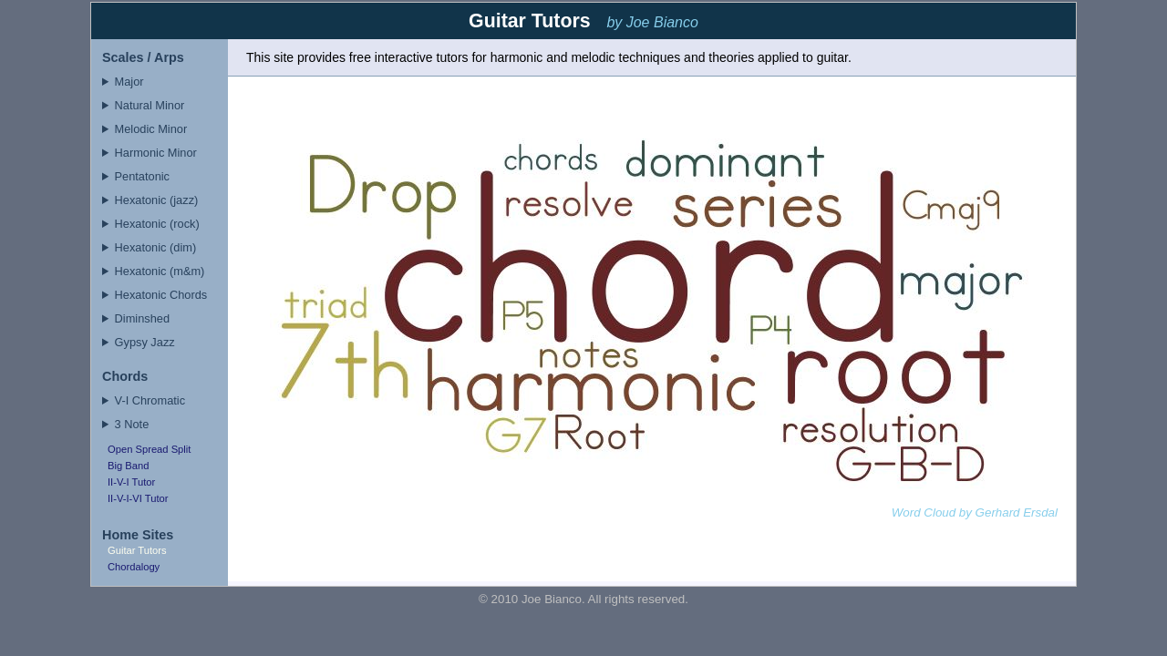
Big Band (128, 465)
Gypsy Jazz (145, 342)
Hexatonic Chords (161, 295)
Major (129, 81)
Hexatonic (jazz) (157, 200)
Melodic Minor (151, 129)
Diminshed (142, 318)
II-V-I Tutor (131, 482)
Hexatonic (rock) (157, 224)
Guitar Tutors (137, 550)
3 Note (132, 424)
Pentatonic (142, 176)
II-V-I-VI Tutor (138, 498)
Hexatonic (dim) (156, 247)
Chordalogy (134, 566)
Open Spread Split (149, 449)
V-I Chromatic (150, 400)
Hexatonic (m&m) (160, 271)
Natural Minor (150, 105)
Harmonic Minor (156, 152)
